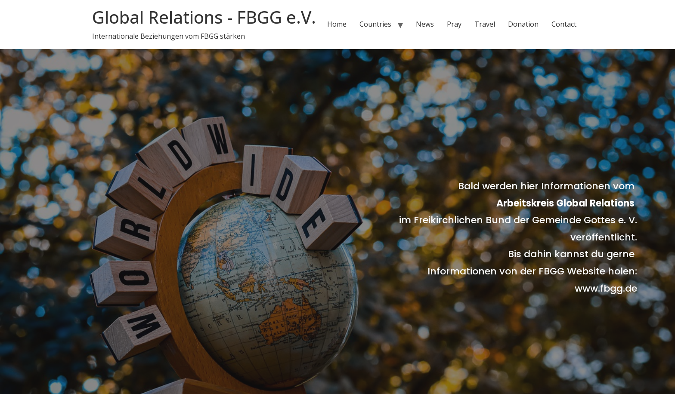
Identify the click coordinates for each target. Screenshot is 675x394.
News (425, 24)
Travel (484, 24)
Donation (523, 24)
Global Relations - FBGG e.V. (204, 17)
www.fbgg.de (606, 288)
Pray (454, 24)
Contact (563, 24)
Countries (375, 24)
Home (337, 24)
